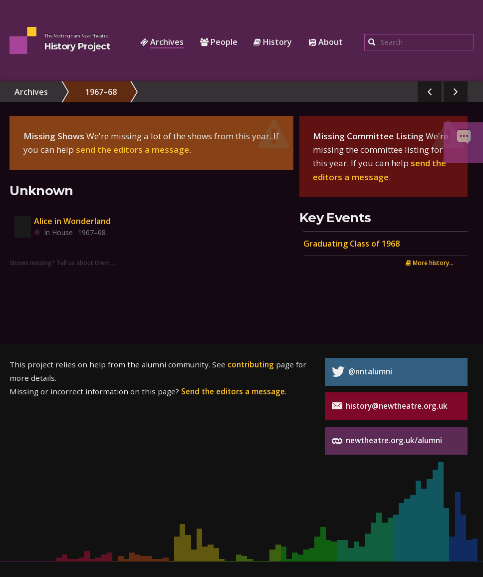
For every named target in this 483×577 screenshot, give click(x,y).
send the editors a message (132, 149)
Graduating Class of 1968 (351, 243)
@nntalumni (362, 371)
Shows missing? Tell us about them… (61, 263)
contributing (251, 364)
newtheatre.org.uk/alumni (387, 441)
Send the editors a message (233, 391)
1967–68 (101, 91)
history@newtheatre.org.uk (390, 406)
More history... (430, 263)
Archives (31, 91)
